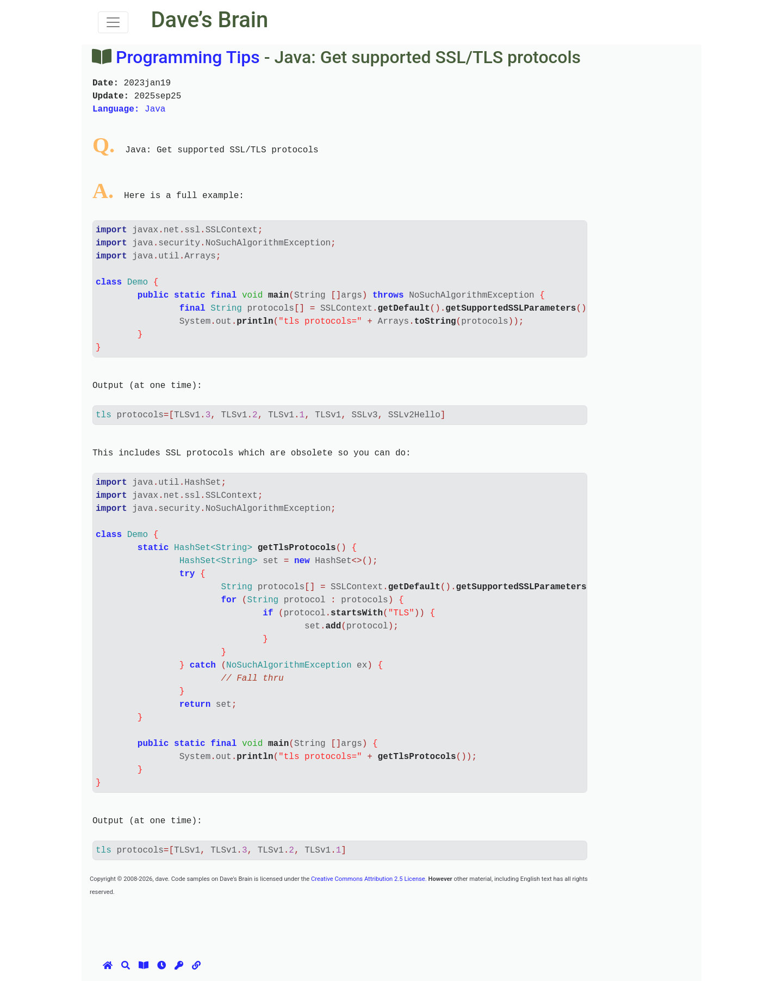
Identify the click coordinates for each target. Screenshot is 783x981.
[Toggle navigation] (113, 22)
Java (128, 109)
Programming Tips (188, 57)
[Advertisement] (288, 922)
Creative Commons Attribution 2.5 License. (369, 879)
